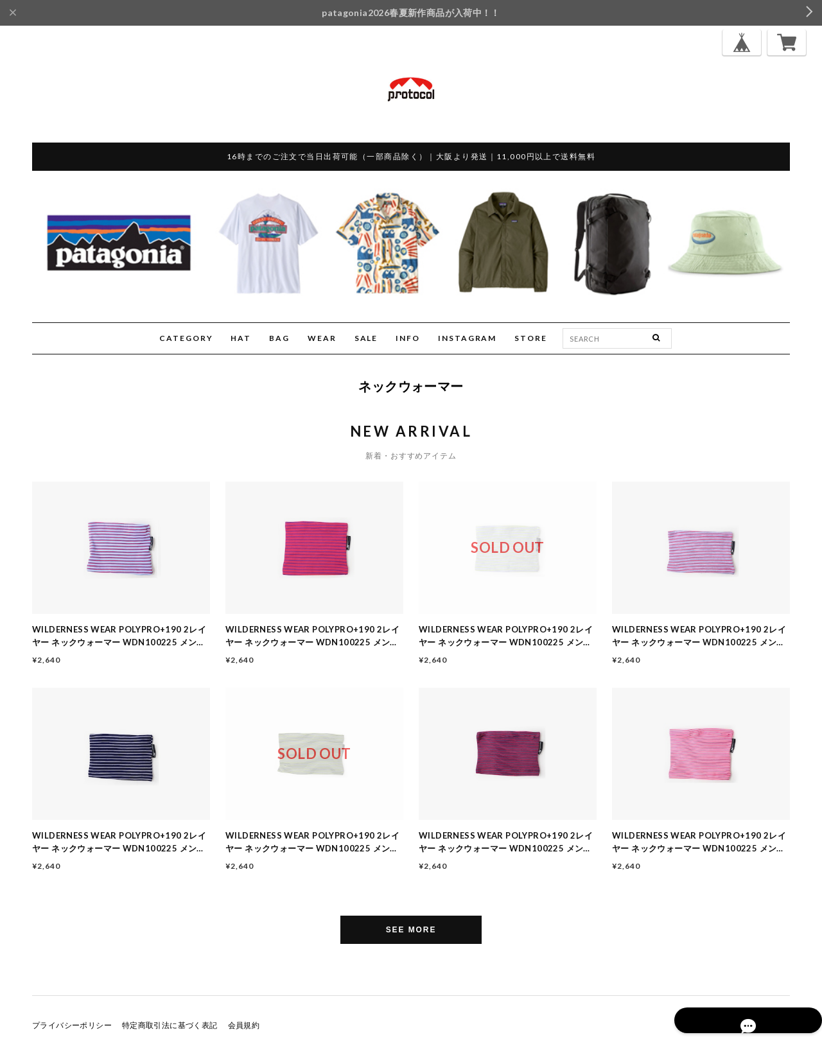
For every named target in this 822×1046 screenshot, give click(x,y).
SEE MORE (411, 929)
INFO (408, 338)
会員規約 (244, 1025)
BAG (279, 338)
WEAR (322, 338)
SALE (366, 338)
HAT (241, 338)
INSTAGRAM (467, 338)
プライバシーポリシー (72, 1025)
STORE (530, 338)
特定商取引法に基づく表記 (170, 1025)
